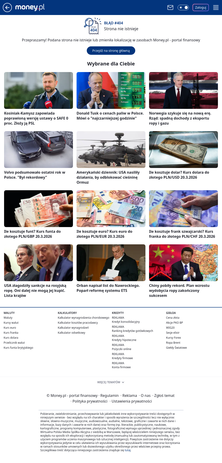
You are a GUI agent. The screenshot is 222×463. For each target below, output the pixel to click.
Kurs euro (10, 328)
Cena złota (172, 318)
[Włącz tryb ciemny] (183, 7)
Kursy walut (11, 323)
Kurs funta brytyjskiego (18, 348)
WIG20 (170, 328)
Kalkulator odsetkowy (71, 333)
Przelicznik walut (14, 343)
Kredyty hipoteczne (124, 340)
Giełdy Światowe (176, 348)
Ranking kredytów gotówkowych (132, 331)
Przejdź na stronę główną (111, 50)
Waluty (8, 318)
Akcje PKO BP (174, 323)
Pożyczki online (121, 349)
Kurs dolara (11, 338)
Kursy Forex (173, 338)
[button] (216, 7)
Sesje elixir (172, 333)
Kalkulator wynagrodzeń (73, 328)
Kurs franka (11, 333)
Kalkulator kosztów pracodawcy (78, 323)
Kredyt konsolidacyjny (126, 322)
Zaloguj (200, 7)
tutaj (127, 450)
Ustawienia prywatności (131, 401)
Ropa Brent (173, 343)
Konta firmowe (121, 367)
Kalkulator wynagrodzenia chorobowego (83, 318)
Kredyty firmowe (122, 358)
